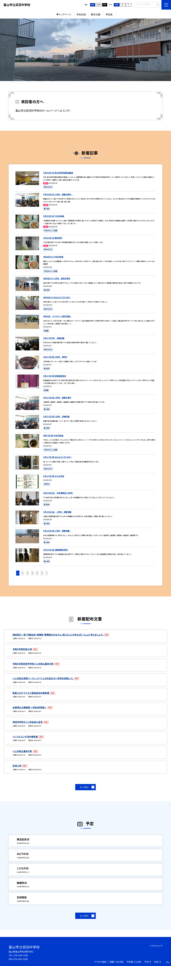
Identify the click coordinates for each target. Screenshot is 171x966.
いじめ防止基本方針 (23, 751)
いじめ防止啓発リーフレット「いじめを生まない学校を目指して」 (43, 678)
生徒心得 (17, 765)
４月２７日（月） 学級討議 (53, 338)
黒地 (104, 5)
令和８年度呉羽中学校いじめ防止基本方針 (33, 663)
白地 (98, 5)
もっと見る (84, 787)
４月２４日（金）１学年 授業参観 (57, 530)
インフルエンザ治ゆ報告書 (25, 736)
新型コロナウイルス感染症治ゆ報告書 (31, 692)
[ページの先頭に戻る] (167, 962)
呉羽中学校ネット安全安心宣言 (28, 722)
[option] (85, 50)
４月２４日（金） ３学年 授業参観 (57, 512)
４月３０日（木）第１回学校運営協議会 (58, 172)
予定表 (109, 14)
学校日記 (81, 14)
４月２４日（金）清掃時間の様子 (55, 549)
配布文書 (95, 14)
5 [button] (37, 573)
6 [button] (42, 573)
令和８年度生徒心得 (22, 649)
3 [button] (27, 573)
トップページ (64, 14)
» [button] (46, 573)
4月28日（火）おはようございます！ (57, 297)
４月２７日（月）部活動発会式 (54, 376)
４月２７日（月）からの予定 (53, 476)
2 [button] (22, 573)
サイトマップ (156, 945)
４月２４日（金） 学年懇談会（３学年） (58, 493)
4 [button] (32, 573)
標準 (116, 5)
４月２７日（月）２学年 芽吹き (55, 357)
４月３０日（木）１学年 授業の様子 (58, 194)
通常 (92, 5)
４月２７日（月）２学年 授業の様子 (57, 397)
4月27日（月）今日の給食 (53, 435)
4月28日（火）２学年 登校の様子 (56, 278)
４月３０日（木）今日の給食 (53, 216)
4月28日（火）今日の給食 (53, 256)
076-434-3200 (21, 955)
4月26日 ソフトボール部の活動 (57, 316)
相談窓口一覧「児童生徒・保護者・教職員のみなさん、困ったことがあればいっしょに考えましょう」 (58, 634)
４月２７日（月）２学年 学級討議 (56, 416)
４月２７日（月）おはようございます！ (57, 457)
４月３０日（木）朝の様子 (52, 238)
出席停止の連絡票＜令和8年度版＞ (30, 707)
